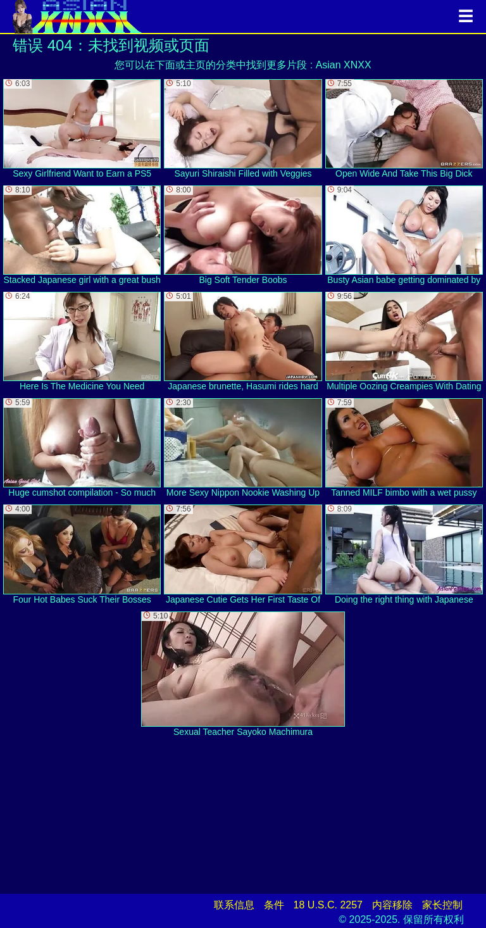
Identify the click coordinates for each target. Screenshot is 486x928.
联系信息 (234, 905)
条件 (274, 905)
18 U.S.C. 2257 (328, 905)
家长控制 (442, 905)
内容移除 (392, 905)
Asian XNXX (343, 65)
